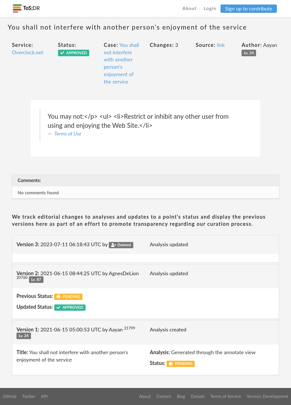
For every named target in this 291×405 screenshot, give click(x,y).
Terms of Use (67, 133)
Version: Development (267, 396)
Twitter (29, 396)
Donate (198, 396)
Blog (181, 396)
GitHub (9, 396)
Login (210, 8)
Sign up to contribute (248, 8)
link (221, 45)
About (189, 8)
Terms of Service (225, 396)
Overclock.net (27, 52)
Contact (163, 396)
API (44, 396)
